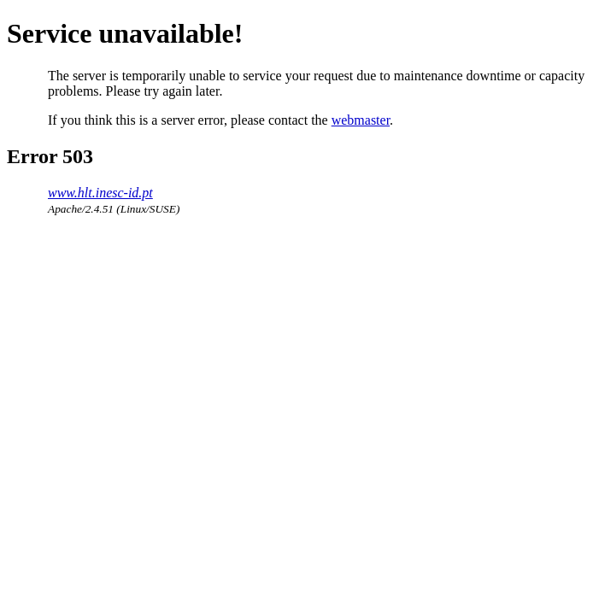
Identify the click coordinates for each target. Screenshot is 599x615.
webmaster (361, 120)
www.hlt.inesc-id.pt (100, 192)
